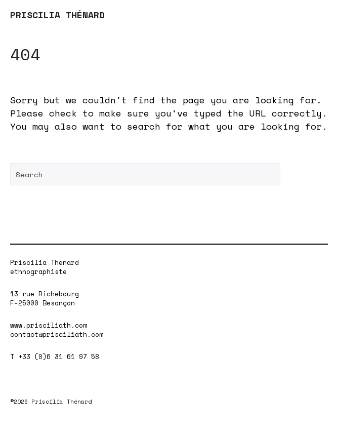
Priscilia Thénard (44, 262)
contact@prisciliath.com (56, 334)
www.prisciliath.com (48, 325)
